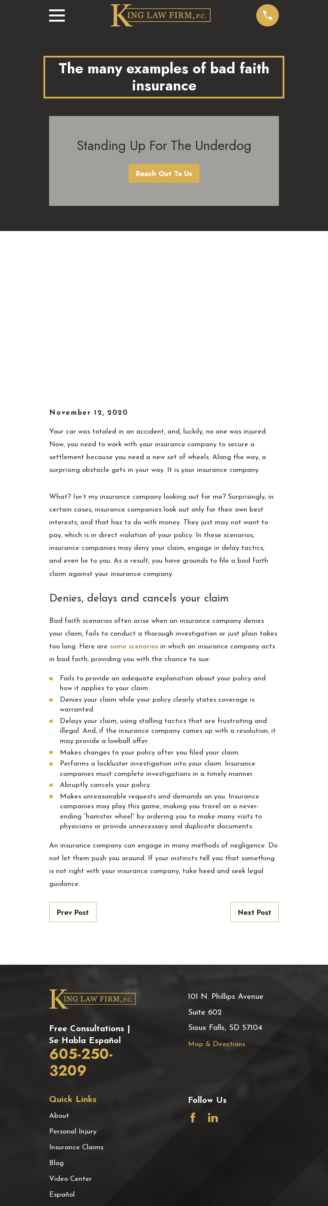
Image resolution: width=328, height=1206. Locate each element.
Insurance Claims (76, 1005)
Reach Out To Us (164, 173)
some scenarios (134, 504)
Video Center (70, 1036)
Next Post (254, 770)
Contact (62, 1083)
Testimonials (68, 1068)
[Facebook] (193, 975)
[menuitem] (61, 1189)
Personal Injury (73, 989)
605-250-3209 (81, 920)
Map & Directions (216, 901)
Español (62, 1052)
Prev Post (73, 770)
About (59, 973)
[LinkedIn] (213, 975)
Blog (56, 1020)
